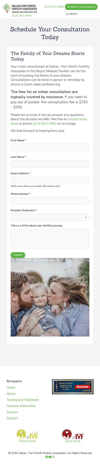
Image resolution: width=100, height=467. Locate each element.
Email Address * (21, 173)
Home (10, 387)
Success (12, 412)
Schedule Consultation (81, 7)
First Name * (18, 140)
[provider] (50, 217)
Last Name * (18, 157)
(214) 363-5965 (22, 15)
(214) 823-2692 (54, 7)
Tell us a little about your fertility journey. (37, 225)
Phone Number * (21, 194)
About (10, 394)
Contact (12, 418)
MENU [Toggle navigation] (71, 14)
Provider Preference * (24, 210)
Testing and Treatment (22, 400)
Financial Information (21, 406)
